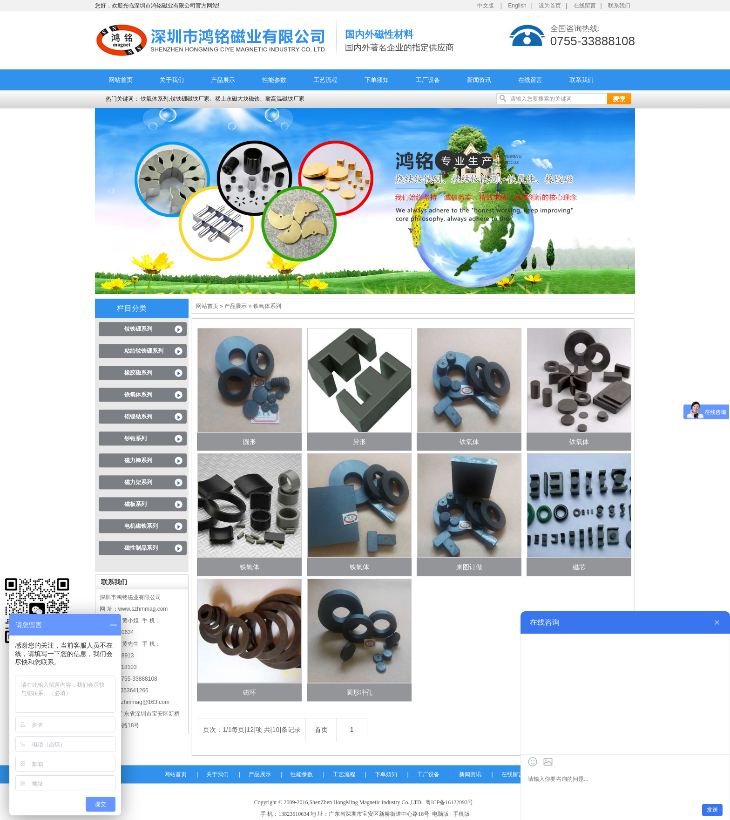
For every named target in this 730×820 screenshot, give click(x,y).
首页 (321, 729)
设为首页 (550, 5)
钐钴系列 (135, 438)
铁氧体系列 (138, 394)
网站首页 (120, 79)
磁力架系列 (138, 482)
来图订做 (469, 567)
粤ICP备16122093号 (449, 802)
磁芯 (579, 567)
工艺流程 (325, 79)
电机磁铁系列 (141, 526)
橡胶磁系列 (138, 372)
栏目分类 (132, 308)
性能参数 (274, 79)
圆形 (249, 441)
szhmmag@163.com (143, 702)
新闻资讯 (479, 79)
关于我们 (172, 79)
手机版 (461, 814)
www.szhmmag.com (143, 609)
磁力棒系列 (138, 460)
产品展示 (223, 79)
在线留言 (585, 5)
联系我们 (619, 5)
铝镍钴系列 (138, 416)
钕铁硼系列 (138, 329)
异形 (359, 441)
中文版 (485, 5)
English (517, 5)
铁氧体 (469, 441)
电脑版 (440, 814)
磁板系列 (135, 504)
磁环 (249, 692)
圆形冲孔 (359, 692)
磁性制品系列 (141, 548)
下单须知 (377, 79)
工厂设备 (428, 79)
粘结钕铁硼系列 (143, 351)
